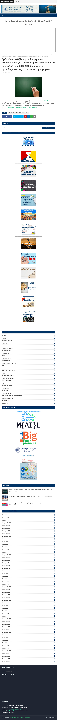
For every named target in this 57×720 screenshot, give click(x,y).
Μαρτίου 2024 (28, 584)
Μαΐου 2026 (28, 515)
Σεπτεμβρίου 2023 (28, 600)
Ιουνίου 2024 (28, 576)
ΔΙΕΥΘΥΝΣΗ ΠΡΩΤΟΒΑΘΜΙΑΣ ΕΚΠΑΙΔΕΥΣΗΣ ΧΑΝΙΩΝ (20, 717)
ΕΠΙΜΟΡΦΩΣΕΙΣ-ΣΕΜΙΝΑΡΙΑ (28, 378)
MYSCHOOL (28, 343)
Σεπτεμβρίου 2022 (28, 632)
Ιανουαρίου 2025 (28, 557)
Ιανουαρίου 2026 (28, 525)
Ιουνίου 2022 (28, 640)
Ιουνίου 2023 (28, 608)
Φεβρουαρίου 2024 (28, 587)
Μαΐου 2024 (28, 579)
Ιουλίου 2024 (28, 573)
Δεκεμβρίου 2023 (28, 592)
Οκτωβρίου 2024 (28, 565)
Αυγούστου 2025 (28, 539)
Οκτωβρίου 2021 (28, 661)
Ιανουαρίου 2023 (28, 621)
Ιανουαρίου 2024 (28, 589)
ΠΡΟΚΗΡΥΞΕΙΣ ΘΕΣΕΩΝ (28, 388)
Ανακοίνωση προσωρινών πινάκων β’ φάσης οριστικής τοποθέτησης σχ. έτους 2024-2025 (30, 496)
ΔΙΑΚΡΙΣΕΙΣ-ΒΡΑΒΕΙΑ (28, 360)
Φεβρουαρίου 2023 (28, 619)
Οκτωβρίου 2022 (28, 629)
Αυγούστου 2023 (28, 603)
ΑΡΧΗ (47, 717)
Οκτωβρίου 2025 (28, 533)
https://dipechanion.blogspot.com (18, 711)
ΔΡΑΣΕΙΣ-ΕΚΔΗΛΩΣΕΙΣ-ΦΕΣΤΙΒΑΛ (28, 363)
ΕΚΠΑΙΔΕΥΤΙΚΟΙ (28, 373)
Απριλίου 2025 (28, 549)
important (28, 345)
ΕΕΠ (28, 368)
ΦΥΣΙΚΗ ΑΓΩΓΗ (28, 403)
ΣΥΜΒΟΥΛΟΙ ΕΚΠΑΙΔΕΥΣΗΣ (28, 398)
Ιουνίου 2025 (28, 544)
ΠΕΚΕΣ (28, 383)
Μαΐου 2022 (28, 643)
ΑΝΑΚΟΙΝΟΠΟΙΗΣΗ (28, 350)
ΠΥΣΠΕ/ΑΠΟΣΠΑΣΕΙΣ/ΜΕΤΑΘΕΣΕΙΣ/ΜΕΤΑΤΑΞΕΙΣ (18, 55)
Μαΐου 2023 (28, 611)
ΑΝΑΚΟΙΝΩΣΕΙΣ (28, 353)
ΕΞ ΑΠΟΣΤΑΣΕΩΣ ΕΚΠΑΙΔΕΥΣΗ (28, 375)
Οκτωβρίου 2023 (28, 597)
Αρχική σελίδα (5, 55)
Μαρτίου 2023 (28, 616)
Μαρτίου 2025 (28, 552)
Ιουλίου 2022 (28, 637)
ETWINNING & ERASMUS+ (28, 340)
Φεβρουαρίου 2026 (28, 523)
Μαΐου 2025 (28, 547)
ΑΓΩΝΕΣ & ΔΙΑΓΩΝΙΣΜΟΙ (28, 348)
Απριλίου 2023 (28, 613)
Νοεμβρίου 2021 (28, 659)
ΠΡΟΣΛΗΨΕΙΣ (28, 390)
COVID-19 (28, 335)
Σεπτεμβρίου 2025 (28, 536)
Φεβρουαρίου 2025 (28, 555)
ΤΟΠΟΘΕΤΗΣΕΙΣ (28, 400)
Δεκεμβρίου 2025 (28, 528)
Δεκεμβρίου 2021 (28, 656)
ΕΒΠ (28, 365)
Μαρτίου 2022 (28, 648)
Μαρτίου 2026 (28, 520)
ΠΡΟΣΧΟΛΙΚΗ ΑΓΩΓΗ (28, 393)
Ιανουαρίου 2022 (28, 653)
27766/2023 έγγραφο (43, 100)
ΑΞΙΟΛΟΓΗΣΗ (28, 355)
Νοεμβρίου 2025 (28, 531)
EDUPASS (28, 338)
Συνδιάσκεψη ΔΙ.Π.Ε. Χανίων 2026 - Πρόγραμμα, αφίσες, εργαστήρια (25, 503)
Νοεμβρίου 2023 (28, 595)
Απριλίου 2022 (28, 645)
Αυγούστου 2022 (28, 635)
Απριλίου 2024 (28, 581)
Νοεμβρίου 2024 (28, 563)
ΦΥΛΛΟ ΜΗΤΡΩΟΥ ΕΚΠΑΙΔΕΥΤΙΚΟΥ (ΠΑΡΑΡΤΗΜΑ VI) (21, 108)
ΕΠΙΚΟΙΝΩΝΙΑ (52, 717)
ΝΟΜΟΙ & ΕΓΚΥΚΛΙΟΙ (28, 380)
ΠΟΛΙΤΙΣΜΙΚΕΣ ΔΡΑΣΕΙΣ (28, 385)
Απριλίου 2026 (28, 517)
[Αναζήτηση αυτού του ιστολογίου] (22, 128)
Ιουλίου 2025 (28, 541)
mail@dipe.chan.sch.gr (15, 709)
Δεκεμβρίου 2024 (28, 560)
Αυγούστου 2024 (28, 571)
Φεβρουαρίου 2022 (28, 651)
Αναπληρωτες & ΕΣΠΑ (28, 358)
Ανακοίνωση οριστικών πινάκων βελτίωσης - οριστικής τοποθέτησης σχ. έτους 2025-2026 (30, 489)
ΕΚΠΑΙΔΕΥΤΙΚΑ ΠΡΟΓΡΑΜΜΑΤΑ (28, 370)
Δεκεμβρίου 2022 (28, 624)
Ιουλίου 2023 (28, 605)
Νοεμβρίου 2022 (28, 627)
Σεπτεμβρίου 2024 (28, 568)
